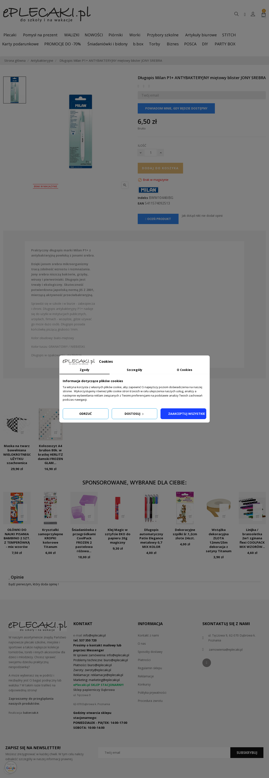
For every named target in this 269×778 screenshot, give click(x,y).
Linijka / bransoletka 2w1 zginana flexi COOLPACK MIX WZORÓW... (252, 538)
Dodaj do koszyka (160, 168)
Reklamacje (146, 676)
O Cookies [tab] (184, 370)
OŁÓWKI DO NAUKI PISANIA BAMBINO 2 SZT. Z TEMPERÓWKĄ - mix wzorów (17, 538)
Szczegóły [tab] (134, 370)
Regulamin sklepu (150, 668)
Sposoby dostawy (150, 652)
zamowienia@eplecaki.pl (226, 649)
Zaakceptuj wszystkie (186, 414)
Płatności (144, 660)
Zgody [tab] (84, 370)
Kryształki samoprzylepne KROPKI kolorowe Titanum (50, 538)
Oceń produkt (158, 219)
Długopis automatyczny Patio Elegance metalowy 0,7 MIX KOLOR (151, 538)
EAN (141, 203)
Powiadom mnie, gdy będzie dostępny (176, 108)
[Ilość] (150, 152)
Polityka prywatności (152, 692)
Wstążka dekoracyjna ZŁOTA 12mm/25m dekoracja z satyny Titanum (218, 540)
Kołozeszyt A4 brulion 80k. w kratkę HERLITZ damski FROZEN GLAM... (50, 454)
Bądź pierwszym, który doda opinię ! (33, 584)
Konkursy (144, 684)
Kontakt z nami (148, 635)
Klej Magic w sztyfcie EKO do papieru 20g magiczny (117, 535)
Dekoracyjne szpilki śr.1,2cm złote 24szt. (185, 533)
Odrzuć (85, 414)
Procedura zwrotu (150, 701)
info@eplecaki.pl (94, 635)
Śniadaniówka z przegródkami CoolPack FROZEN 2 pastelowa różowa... (84, 540)
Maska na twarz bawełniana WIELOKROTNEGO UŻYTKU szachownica (17, 454)
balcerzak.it (30, 713)
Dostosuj (134, 414)
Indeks (143, 198)
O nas (142, 643)
